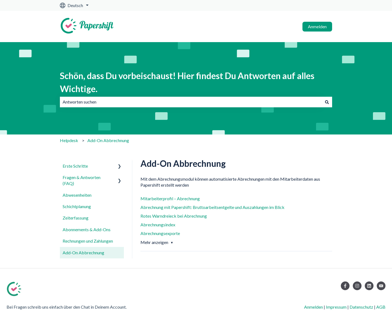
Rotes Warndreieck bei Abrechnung (173, 215)
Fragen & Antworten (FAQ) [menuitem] (81, 180)
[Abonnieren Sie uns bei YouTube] (381, 285)
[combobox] (191, 102)
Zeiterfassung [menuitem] (75, 217)
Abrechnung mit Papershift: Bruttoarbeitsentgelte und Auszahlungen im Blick (212, 207)
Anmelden (317, 26)
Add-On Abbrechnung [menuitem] (83, 252)
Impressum (336, 306)
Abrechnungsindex (157, 224)
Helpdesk (69, 140)
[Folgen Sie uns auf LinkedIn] (369, 285)
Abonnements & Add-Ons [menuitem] (87, 229)
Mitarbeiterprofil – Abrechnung (170, 198)
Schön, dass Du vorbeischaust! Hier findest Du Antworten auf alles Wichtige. (187, 82)
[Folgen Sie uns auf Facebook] (345, 285)
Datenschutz (361, 306)
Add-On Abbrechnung (108, 140)
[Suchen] (327, 102)
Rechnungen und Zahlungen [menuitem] (88, 240)
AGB (380, 306)
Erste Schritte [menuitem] (75, 165)
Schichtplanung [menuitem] (77, 206)
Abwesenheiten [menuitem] (77, 195)
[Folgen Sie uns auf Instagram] (357, 285)
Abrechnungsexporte (160, 233)
